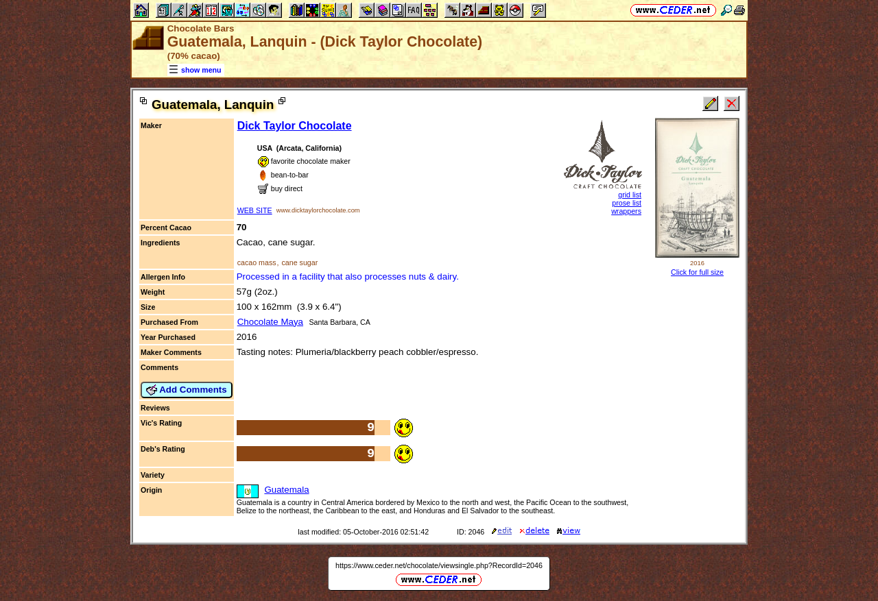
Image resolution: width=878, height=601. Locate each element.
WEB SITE (254, 210)
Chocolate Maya (270, 322)
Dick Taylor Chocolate (294, 126)
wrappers (626, 211)
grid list (629, 195)
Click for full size (697, 272)
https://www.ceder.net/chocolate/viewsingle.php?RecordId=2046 (439, 565)
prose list (626, 203)
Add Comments (186, 389)
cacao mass (256, 262)
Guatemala (286, 490)
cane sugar (299, 262)
